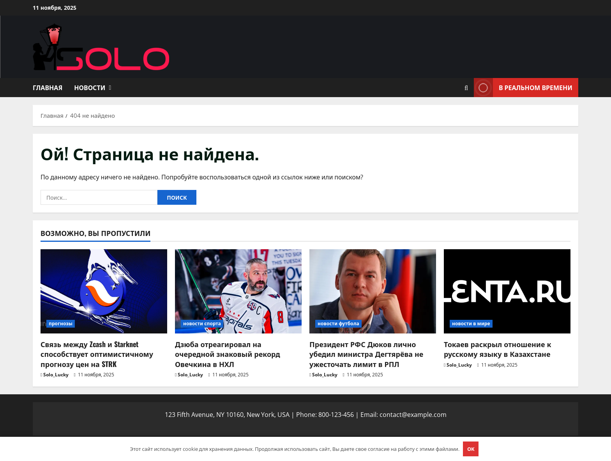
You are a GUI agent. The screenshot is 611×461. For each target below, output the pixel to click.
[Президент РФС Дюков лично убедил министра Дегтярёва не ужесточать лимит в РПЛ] (372, 291)
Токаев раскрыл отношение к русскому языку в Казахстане (497, 349)
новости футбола (338, 323)
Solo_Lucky (56, 374)
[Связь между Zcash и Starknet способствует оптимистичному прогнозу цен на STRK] (104, 291)
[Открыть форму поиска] (466, 87)
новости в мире (471, 323)
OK (471, 448)
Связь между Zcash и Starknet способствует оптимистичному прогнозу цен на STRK (97, 354)
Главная (47, 87)
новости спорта (202, 323)
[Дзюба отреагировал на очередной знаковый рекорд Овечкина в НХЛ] (238, 291)
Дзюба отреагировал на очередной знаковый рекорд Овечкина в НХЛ (227, 354)
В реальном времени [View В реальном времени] (523, 87)
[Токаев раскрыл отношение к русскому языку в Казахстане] (507, 291)
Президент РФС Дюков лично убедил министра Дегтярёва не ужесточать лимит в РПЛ (366, 354)
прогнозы (60, 323)
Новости (89, 87)
